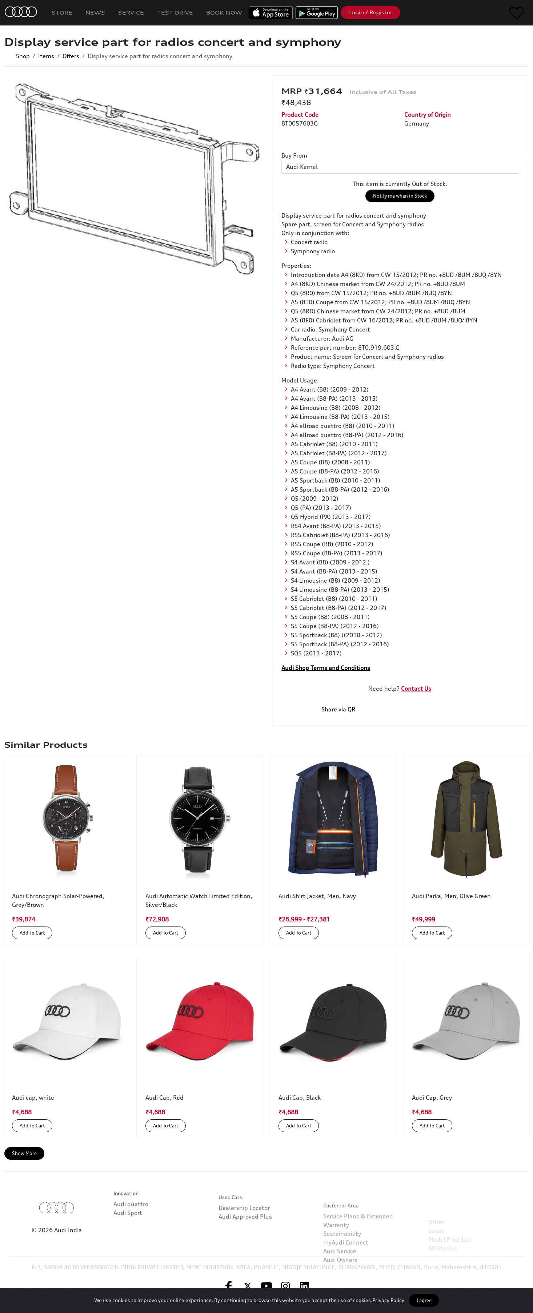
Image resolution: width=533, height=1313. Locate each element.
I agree (424, 1300)
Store (62, 12)
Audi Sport (127, 1231)
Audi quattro (130, 1223)
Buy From (294, 155)
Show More (24, 1153)
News (95, 12)
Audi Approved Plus (245, 1246)
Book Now (224, 12)
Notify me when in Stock (400, 196)
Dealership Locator (244, 1237)
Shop (23, 56)
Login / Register (370, 12)
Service (131, 12)
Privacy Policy (388, 1300)
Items (46, 56)
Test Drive (175, 12)
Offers (71, 56)
